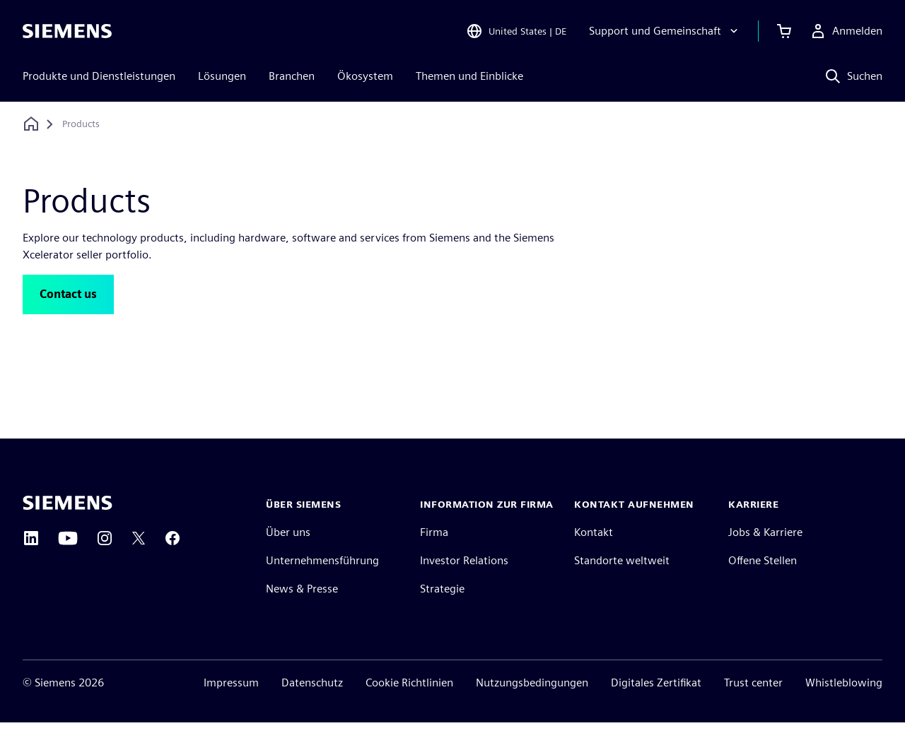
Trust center (753, 705)
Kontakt (593, 554)
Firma (434, 554)
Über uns (288, 554)
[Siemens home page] (67, 525)
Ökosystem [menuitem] (365, 76)
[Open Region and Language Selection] (516, 31)
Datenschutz (312, 705)
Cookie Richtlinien (409, 705)
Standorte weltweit (622, 583)
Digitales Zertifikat (656, 705)
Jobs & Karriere (765, 554)
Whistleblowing (843, 705)
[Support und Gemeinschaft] (665, 31)
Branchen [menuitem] (292, 76)
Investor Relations (464, 583)
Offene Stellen (762, 583)
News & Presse (302, 611)
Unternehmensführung (322, 583)
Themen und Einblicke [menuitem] (469, 76)
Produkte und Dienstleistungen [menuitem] (99, 76)
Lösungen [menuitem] (222, 76)
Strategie (442, 611)
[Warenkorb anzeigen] (784, 31)
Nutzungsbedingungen (532, 705)
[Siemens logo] (67, 31)
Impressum (231, 705)
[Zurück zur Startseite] (31, 124)
